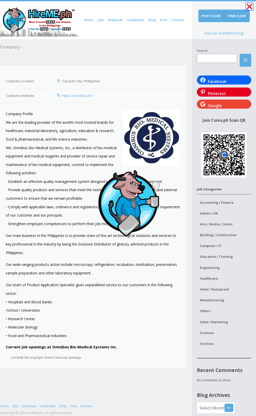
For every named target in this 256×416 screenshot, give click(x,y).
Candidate (135, 20)
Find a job (237, 16)
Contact (177, 20)
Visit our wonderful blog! (224, 33)
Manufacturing (212, 300)
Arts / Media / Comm (216, 224)
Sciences (207, 332)
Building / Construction (218, 235)
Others (205, 311)
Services (206, 343)
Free (163, 20)
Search (202, 50)
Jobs (100, 20)
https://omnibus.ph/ (77, 95)
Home (88, 20)
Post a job (211, 16)
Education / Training (216, 256)
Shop (152, 20)
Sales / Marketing (214, 322)
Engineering (210, 267)
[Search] (245, 60)
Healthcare (209, 278)
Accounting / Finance (217, 202)
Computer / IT (211, 245)
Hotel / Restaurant (214, 289)
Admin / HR (209, 213)
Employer (115, 20)
